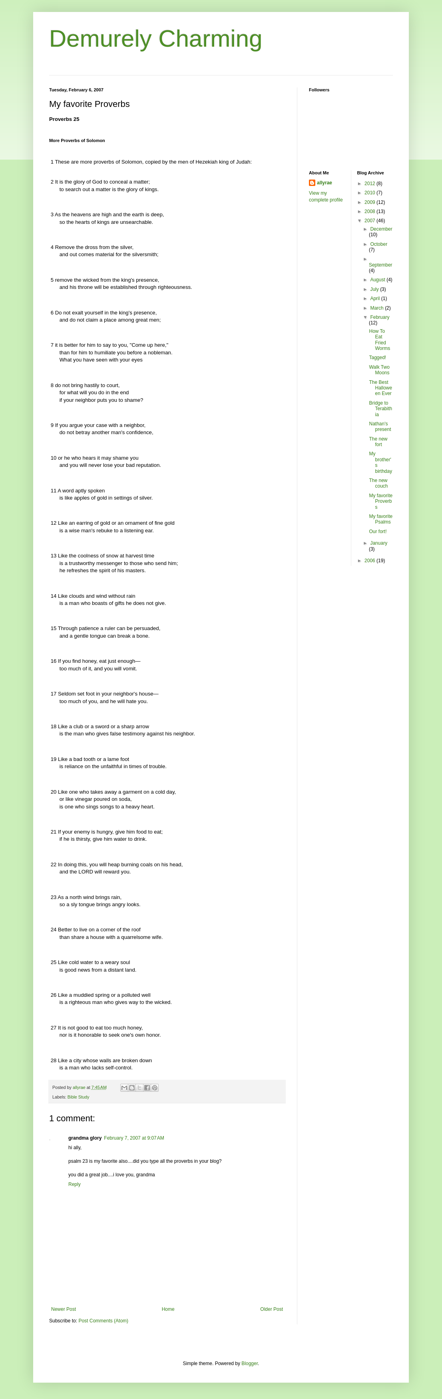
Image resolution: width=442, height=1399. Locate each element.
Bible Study (79, 1097)
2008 (370, 211)
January (378, 543)
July (375, 289)
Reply (74, 1184)
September (380, 265)
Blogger (249, 1363)
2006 (370, 560)
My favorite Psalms (380, 519)
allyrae (324, 183)
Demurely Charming (156, 38)
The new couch (378, 483)
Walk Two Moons (379, 369)
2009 (370, 202)
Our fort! (377, 531)
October (378, 244)
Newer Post (63, 1309)
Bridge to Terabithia (380, 408)
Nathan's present (380, 426)
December (381, 229)
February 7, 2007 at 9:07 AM (134, 1138)
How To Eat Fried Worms (379, 339)
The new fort (378, 441)
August (378, 280)
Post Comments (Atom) (103, 1321)
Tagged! (377, 357)
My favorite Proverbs (380, 501)
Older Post (271, 1309)
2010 (370, 193)
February (379, 317)
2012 (370, 183)
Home (168, 1309)
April (375, 298)
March (377, 308)
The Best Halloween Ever (380, 388)
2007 (370, 220)
